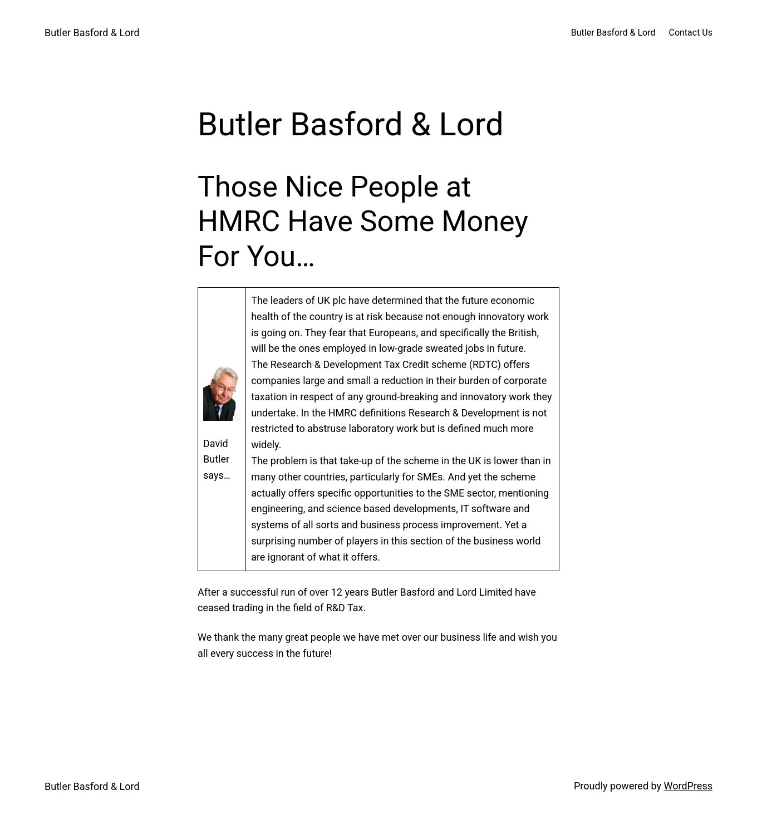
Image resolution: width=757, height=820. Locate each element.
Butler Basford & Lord (92, 32)
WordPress (688, 786)
